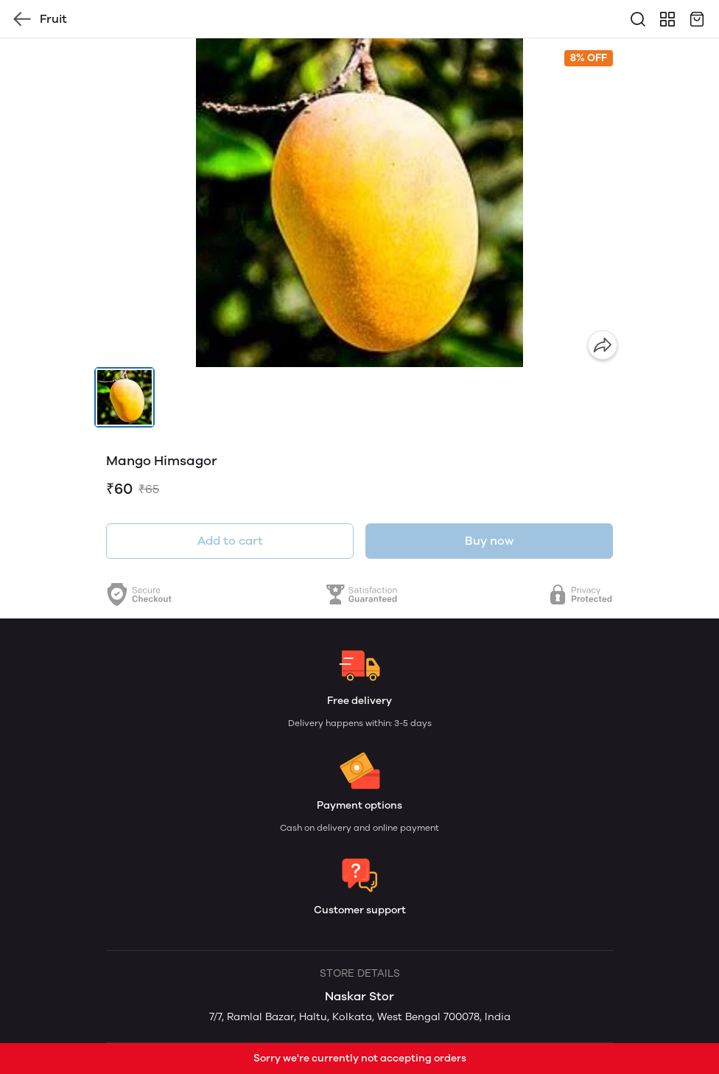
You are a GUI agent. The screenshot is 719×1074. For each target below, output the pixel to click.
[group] (359, 202)
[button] (124, 397)
